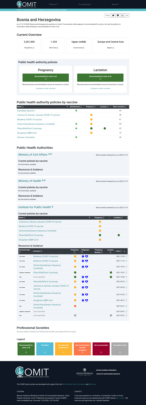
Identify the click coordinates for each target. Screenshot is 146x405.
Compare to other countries (46, 88)
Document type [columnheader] (26, 251)
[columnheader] (42, 107)
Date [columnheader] (120, 251)
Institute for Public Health (34, 207)
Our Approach (85, 4)
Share (108, 15)
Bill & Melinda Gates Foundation (74, 384)
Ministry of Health (29, 181)
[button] (53, 4)
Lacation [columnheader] (111, 251)
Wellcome (92, 384)
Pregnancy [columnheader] (76, 251)
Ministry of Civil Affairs (32, 154)
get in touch (120, 398)
